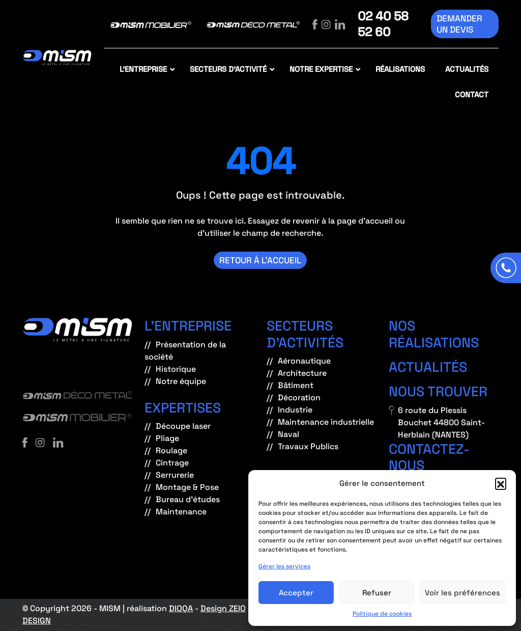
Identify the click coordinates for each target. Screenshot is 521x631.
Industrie (295, 409)
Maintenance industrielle (326, 422)
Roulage (171, 450)
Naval (288, 434)
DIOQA (181, 608)
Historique (176, 369)
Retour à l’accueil (260, 260)
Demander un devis (459, 24)
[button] (501, 483)
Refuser (376, 592)
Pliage (167, 438)
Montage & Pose (187, 487)
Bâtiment (295, 385)
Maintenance (181, 511)
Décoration (299, 397)
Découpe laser (183, 426)
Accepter (296, 592)
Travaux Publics (308, 446)
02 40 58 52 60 (383, 24)
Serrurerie (175, 475)
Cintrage (172, 462)
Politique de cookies (382, 614)
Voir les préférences (462, 592)
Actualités (428, 367)
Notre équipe (181, 381)
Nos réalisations (434, 334)
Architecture (302, 373)
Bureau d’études (188, 499)
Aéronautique (304, 360)
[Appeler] (505, 268)
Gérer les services (284, 566)
